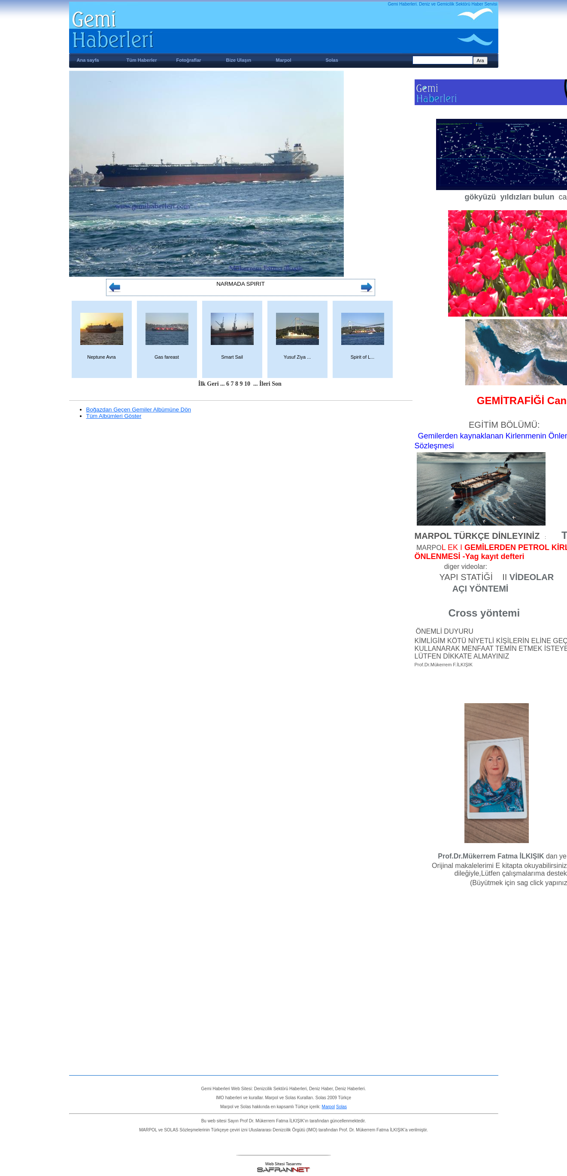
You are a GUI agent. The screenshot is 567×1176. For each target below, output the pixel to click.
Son (277, 384)
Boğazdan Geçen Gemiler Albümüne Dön (138, 409)
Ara (480, 60)
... (222, 384)
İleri (264, 384)
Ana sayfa (88, 60)
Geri (212, 384)
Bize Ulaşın (239, 60)
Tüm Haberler (142, 60)
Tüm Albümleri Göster (114, 416)
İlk (202, 384)
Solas (332, 60)
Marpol (283, 60)
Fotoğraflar (188, 60)
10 (247, 384)
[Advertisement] (451, 1036)
